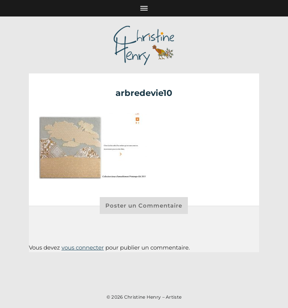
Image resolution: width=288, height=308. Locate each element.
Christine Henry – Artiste (153, 297)
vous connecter (83, 247)
